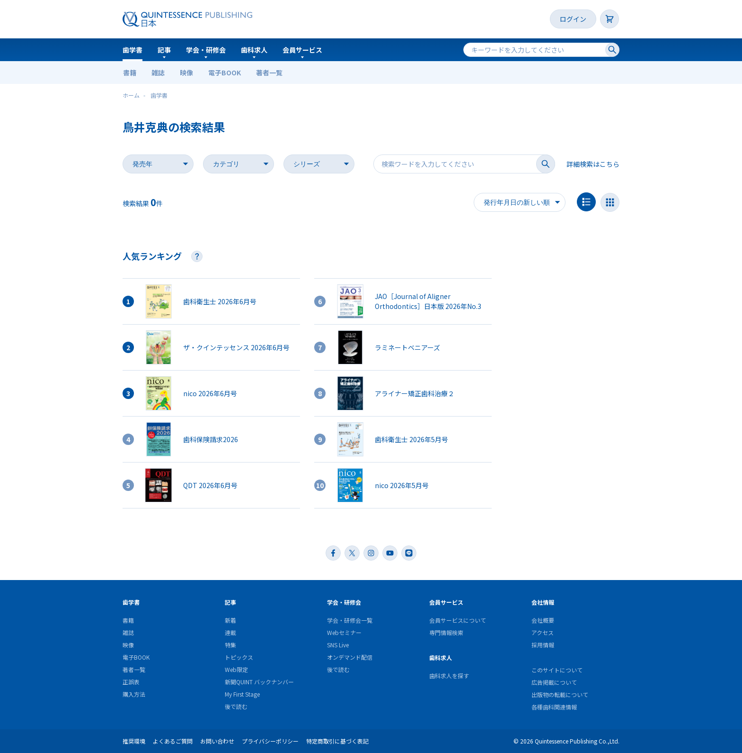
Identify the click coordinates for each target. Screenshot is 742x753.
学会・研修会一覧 (349, 620)
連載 (230, 632)
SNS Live (338, 645)
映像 (186, 72)
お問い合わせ (217, 741)
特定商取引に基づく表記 (337, 741)
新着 (230, 620)
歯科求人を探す (449, 675)
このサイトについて (557, 670)
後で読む (236, 706)
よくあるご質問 (173, 741)
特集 (230, 645)
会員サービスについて (457, 620)
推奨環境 (134, 741)
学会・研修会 (206, 49)
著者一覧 (269, 72)
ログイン (573, 19)
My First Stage (242, 694)
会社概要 (542, 620)
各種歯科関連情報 (554, 707)
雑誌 (158, 72)
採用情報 (542, 645)
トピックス (239, 657)
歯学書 (132, 49)
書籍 (129, 72)
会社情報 (542, 602)
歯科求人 (254, 49)
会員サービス (302, 49)
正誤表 (131, 682)
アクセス (542, 632)
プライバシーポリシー (270, 741)
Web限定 (236, 669)
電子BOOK (224, 72)
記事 (164, 49)
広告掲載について (554, 682)
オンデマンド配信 (349, 657)
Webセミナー (344, 632)
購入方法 (134, 694)
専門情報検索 (446, 632)
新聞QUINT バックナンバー (259, 682)
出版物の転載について (559, 694)
